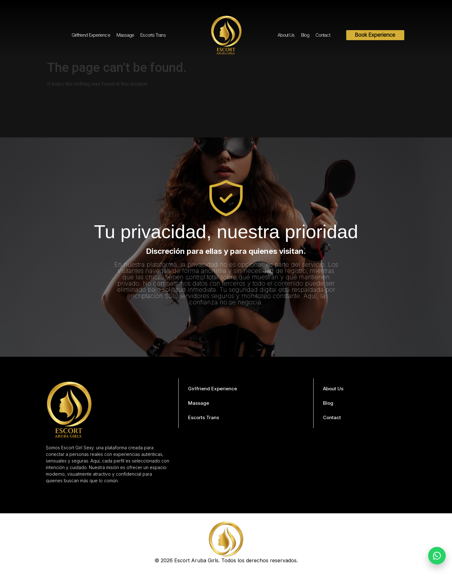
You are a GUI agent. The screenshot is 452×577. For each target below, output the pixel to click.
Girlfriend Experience (91, 35)
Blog (305, 35)
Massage (125, 35)
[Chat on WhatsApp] (437, 555)
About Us (286, 35)
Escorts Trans (152, 35)
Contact (322, 35)
